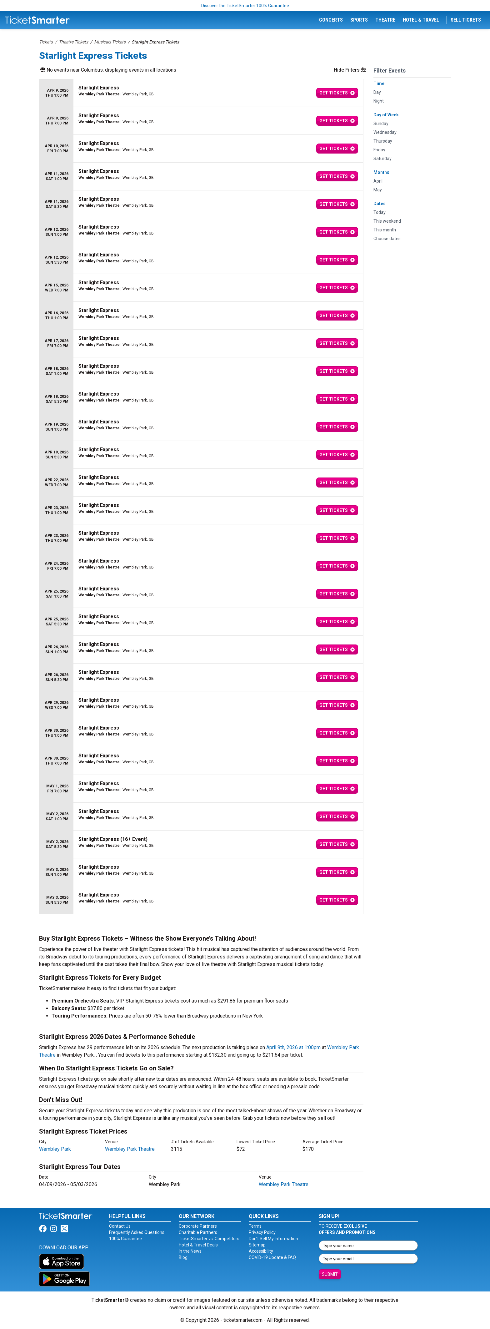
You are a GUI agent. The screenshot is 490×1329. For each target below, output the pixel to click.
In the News (190, 1251)
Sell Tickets (466, 20)
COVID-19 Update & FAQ (272, 1257)
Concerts (331, 20)
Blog (183, 1257)
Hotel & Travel (421, 20)
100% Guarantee (125, 1238)
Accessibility (261, 1251)
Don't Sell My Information (273, 1238)
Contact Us (120, 1226)
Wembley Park (55, 1149)
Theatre (385, 20)
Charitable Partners (198, 1232)
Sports (359, 20)
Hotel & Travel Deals (198, 1244)
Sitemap (257, 1244)
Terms (255, 1226)
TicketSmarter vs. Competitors (209, 1238)
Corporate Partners (198, 1226)
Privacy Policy (262, 1232)
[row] (201, 93)
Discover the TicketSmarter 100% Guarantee (245, 5)
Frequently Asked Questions (136, 1232)
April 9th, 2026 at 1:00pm (293, 1047)
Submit (330, 1274)
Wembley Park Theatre (130, 1149)
